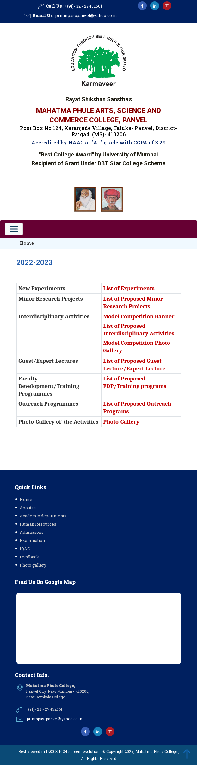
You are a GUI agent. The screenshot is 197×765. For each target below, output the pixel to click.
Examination (32, 540)
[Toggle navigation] (14, 229)
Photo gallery (33, 565)
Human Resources (38, 524)
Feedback (29, 557)
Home (27, 243)
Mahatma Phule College (156, 751)
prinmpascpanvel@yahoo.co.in (86, 15)
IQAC (25, 548)
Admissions (32, 532)
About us (28, 507)
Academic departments (43, 516)
